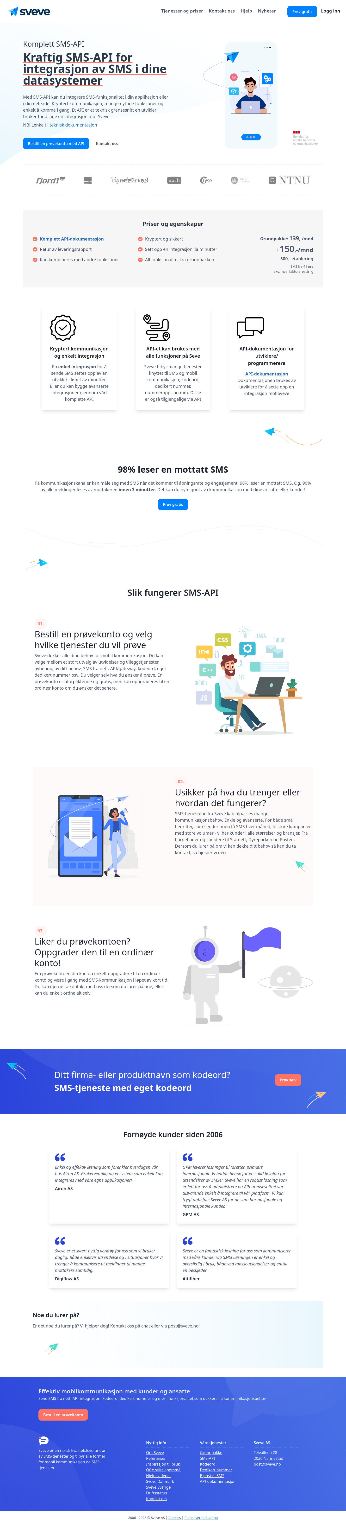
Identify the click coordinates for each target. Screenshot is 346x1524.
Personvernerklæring (201, 1517)
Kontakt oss (222, 11)
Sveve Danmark (160, 1481)
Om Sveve (155, 1452)
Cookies (174, 1517)
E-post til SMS (212, 1475)
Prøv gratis (302, 11)
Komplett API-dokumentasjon (72, 239)
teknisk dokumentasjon (73, 125)
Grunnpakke (211, 1452)
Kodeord (207, 1464)
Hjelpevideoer (158, 1475)
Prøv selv (288, 1080)
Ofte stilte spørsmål (163, 1470)
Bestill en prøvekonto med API (56, 143)
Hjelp (246, 11)
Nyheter (267, 11)
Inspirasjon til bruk (163, 1464)
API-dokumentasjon (266, 374)
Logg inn (330, 11)
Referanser (156, 1458)
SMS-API (207, 1458)
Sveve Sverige (158, 1487)
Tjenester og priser (182, 11)
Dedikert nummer (216, 1470)
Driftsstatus (156, 1493)
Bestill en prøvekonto (63, 1414)
